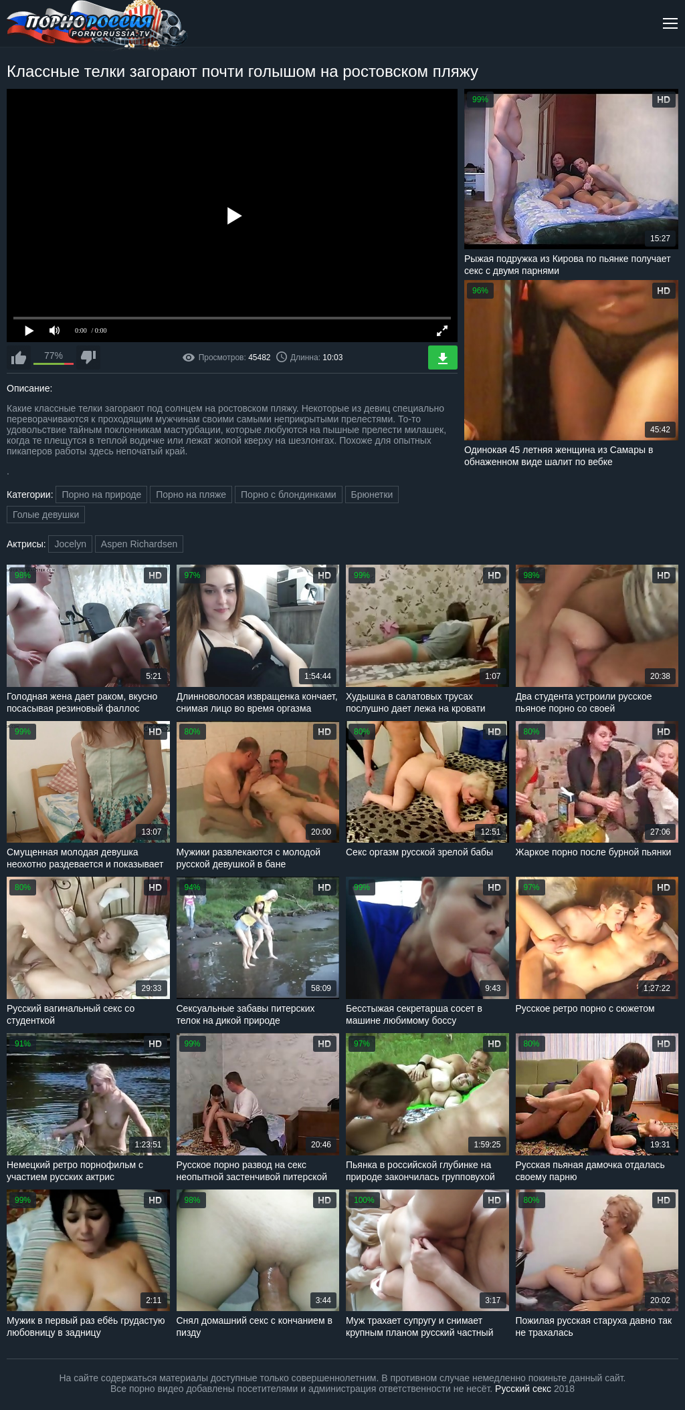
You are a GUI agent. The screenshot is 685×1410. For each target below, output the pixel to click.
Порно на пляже (191, 494)
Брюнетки (372, 494)
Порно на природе (101, 494)
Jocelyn (70, 544)
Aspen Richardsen (139, 544)
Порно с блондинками (288, 494)
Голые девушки (46, 514)
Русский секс (523, 1388)
